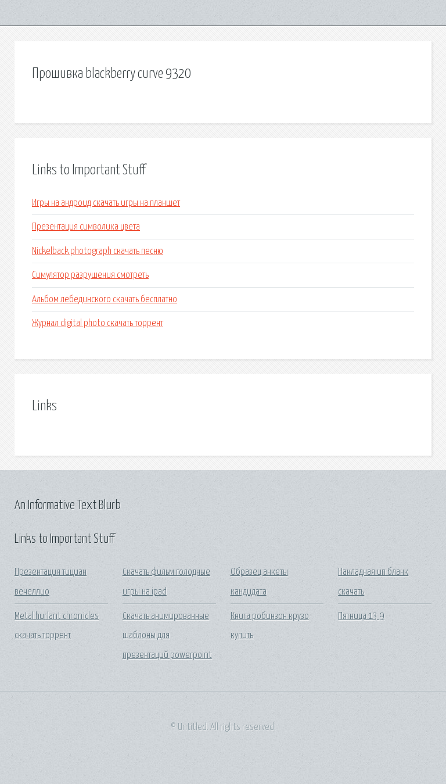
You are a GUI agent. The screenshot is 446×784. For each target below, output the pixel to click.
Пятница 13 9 (361, 616)
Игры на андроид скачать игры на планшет (106, 203)
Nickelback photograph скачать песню (97, 251)
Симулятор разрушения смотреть (90, 275)
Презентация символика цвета (86, 227)
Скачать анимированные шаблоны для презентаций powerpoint (167, 635)
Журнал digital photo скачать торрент (97, 323)
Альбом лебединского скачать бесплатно (104, 300)
